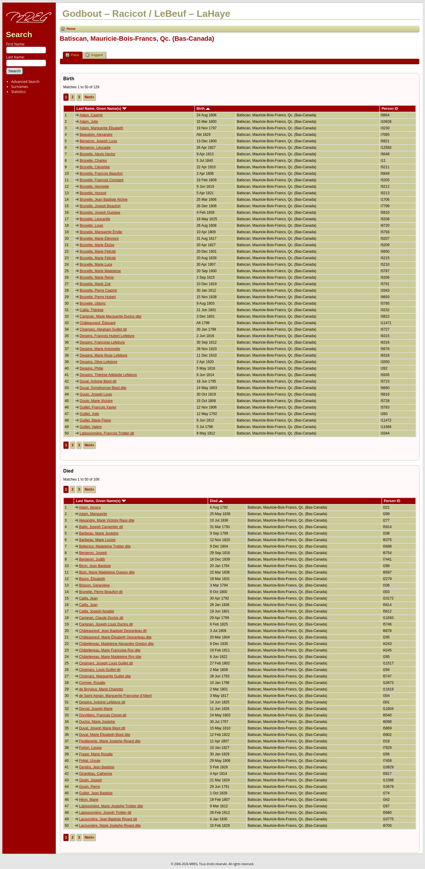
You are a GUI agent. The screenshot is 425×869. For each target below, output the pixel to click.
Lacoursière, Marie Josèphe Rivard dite (110, 826)
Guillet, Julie (89, 414)
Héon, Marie (88, 800)
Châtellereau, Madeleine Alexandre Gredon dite (116, 644)
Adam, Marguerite (93, 514)
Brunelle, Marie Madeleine (100, 271)
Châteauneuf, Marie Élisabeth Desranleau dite (115, 637)
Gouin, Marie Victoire (96, 401)
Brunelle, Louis (91, 225)
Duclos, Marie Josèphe (97, 722)
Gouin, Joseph (90, 780)
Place (72, 55)
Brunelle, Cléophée (95, 167)
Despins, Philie (91, 368)
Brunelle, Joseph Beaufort (100, 206)
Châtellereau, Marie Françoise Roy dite (109, 650)
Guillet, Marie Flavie (95, 420)
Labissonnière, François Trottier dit (107, 433)
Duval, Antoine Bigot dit (98, 381)
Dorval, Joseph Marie (95, 709)
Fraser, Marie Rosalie (96, 754)
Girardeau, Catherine (95, 774)
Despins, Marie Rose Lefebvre (103, 355)
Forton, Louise (90, 748)
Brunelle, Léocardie (95, 219)
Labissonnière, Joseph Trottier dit (105, 813)
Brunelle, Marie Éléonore (99, 238)
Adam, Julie (88, 122)
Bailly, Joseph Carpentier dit (101, 527)
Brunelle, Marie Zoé (95, 284)
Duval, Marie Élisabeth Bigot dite (104, 735)
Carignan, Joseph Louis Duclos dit (106, 624)
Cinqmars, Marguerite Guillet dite (105, 676)
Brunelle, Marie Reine (97, 277)
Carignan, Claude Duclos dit (101, 618)
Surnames (19, 86)
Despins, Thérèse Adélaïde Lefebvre (108, 375)
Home (71, 28)
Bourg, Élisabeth (92, 579)
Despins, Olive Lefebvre (98, 362)
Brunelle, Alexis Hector (97, 154)
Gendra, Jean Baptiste (96, 767)
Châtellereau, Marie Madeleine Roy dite (110, 657)
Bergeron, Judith (92, 559)
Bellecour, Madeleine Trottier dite (105, 546)
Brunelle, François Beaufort (101, 173)
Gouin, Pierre (89, 787)
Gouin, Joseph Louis (96, 394)
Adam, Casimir (91, 115)
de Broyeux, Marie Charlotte (101, 689)
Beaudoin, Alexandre (96, 135)
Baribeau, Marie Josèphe (98, 533)
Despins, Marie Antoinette (100, 349)
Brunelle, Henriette (94, 186)
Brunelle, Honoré (93, 193)
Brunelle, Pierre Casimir (98, 290)
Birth (203, 109)
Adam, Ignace (90, 507)
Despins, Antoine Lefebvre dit (102, 702)
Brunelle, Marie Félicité (98, 251)
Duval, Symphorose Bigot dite (103, 388)
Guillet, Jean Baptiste (95, 793)
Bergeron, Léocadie (95, 148)
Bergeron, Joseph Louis (98, 141)
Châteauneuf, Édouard (97, 323)
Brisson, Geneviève (94, 585)
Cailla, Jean (88, 598)
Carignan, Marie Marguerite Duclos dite (110, 316)
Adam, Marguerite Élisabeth (101, 128)
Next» (89, 97)
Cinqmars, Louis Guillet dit (99, 670)
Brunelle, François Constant (101, 180)
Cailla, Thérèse (91, 310)
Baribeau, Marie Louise (97, 540)
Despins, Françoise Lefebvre (102, 342)
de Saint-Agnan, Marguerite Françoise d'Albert (115, 696)
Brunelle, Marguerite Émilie (101, 232)
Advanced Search (25, 81)
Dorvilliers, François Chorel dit (102, 715)
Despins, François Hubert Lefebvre (107, 336)
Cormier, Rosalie (92, 683)
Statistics (18, 91)
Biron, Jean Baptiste (95, 566)
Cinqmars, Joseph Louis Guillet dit (106, 663)
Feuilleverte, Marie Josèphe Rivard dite (109, 741)
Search (19, 34)
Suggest (94, 55)
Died (216, 501)
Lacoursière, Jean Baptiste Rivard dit (108, 819)
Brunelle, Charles (93, 161)
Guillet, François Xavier (98, 407)
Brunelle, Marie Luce (96, 264)
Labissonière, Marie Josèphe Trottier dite (111, 806)
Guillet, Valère (91, 427)
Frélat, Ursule (89, 761)
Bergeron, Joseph (93, 553)
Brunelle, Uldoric (93, 303)
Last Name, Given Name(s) (101, 109)
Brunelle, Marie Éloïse (97, 245)
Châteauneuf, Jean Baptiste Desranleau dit (113, 631)
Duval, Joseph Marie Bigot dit (102, 728)
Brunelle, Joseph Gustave (100, 212)
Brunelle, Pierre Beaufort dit (100, 592)
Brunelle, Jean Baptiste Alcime (104, 199)
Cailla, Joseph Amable (96, 611)
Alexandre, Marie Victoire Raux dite (106, 520)
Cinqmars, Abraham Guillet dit (103, 329)
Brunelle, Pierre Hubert (98, 297)
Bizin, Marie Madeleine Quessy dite (107, 572)
